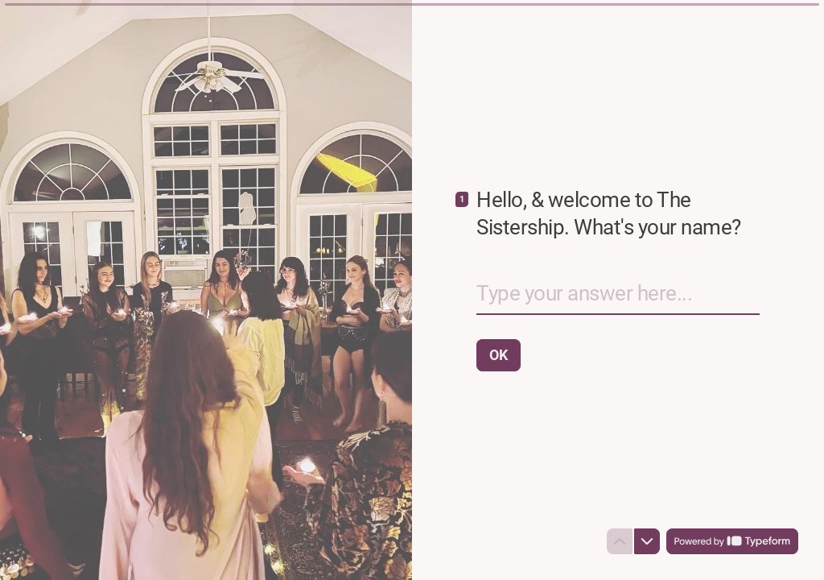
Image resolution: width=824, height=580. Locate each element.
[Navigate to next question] (647, 541)
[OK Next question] (498, 355)
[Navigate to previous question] (619, 541)
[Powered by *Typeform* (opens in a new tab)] (732, 541)
